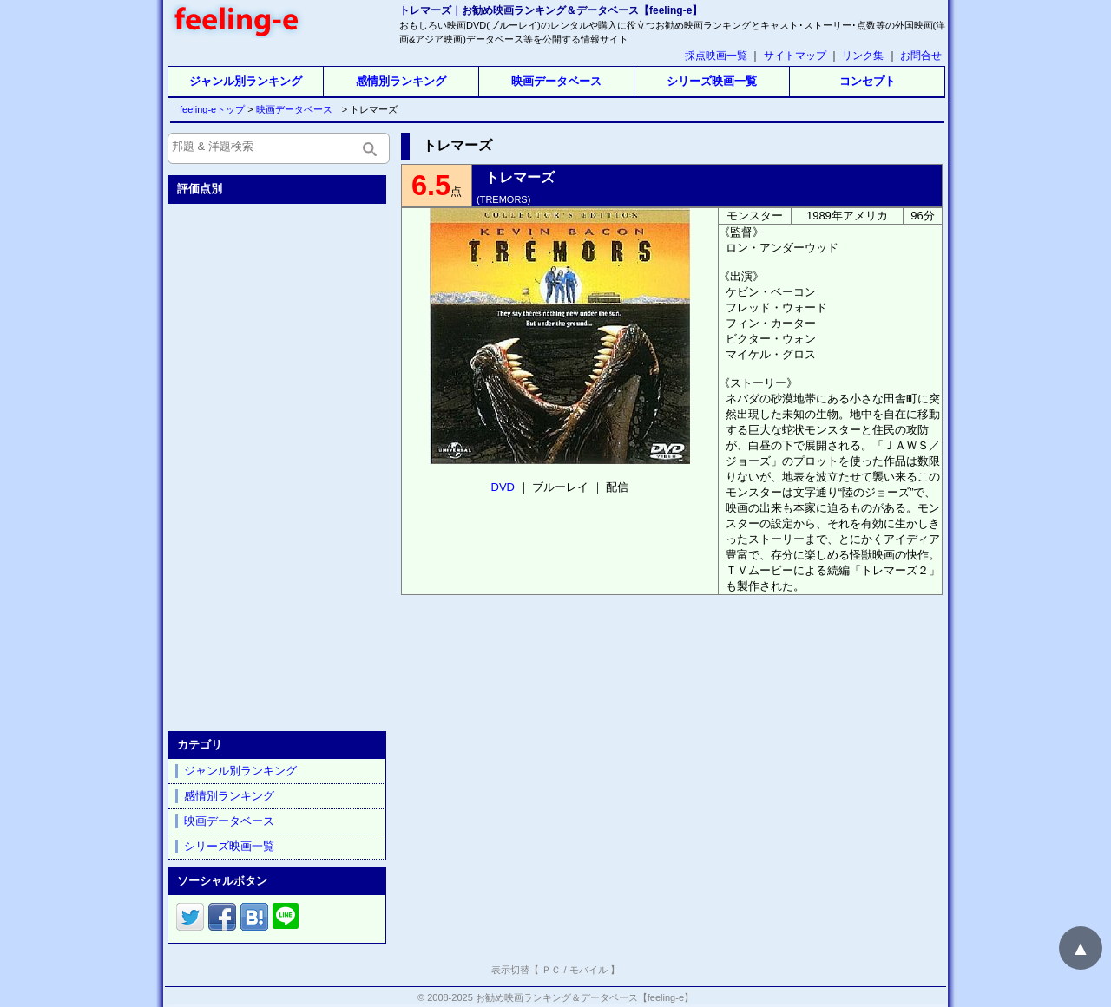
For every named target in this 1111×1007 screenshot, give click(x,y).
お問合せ (921, 55)
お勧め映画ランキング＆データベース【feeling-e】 (585, 997)
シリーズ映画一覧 (712, 81)
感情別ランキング (401, 81)
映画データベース (556, 81)
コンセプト (867, 81)
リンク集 (863, 55)
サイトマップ (795, 55)
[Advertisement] (279, 464)
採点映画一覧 (716, 55)
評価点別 (199, 188)
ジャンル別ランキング (245, 81)
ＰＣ (551, 969)
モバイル (588, 969)
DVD (503, 487)
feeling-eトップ (208, 109)
